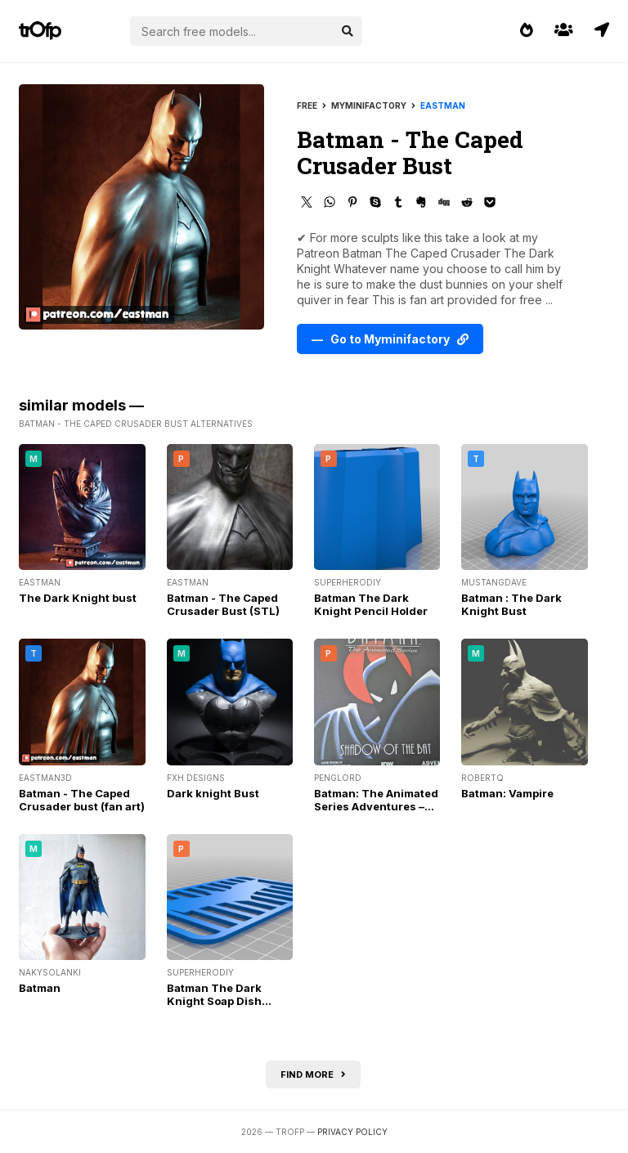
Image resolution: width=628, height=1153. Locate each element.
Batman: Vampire (507, 793)
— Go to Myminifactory (390, 339)
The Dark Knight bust (78, 597)
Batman (40, 987)
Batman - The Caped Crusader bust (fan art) (82, 800)
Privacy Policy (352, 1132)
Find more (313, 1074)
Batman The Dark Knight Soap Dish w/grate (214, 1001)
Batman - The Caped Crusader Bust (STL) (223, 604)
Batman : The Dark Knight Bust (511, 604)
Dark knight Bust (213, 793)
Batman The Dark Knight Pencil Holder (371, 604)
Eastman (442, 105)
